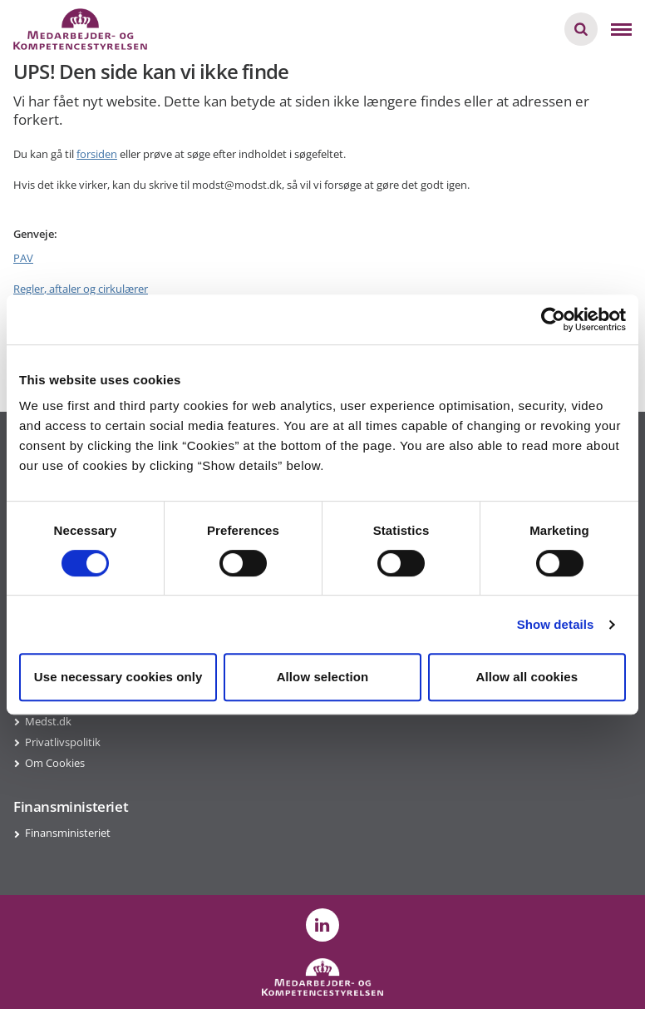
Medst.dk (48, 721)
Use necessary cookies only (118, 677)
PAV (23, 257)
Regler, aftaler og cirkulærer (80, 288)
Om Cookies (55, 762)
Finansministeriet (68, 832)
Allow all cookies (527, 677)
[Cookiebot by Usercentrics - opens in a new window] (553, 319)
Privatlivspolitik (63, 741)
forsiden (96, 153)
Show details (555, 624)
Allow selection (323, 677)
